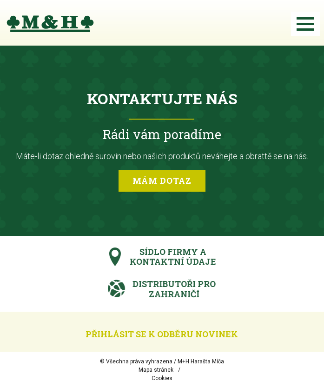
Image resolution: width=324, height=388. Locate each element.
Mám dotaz (162, 180)
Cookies (162, 378)
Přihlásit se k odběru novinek (162, 334)
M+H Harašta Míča (201, 361)
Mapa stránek (156, 370)
